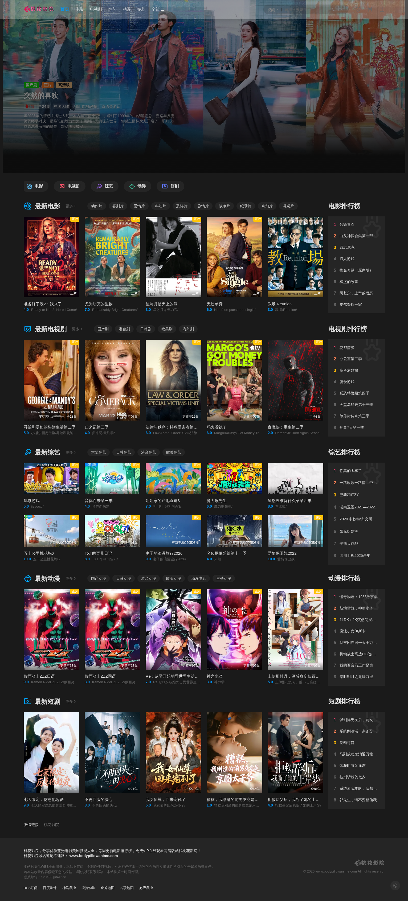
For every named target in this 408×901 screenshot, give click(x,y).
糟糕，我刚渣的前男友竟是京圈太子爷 (241, 799)
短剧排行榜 (344, 701)
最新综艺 (42, 452)
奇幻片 (267, 206)
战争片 (224, 206)
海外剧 (188, 329)
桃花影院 (51, 824)
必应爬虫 (146, 888)
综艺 (112, 9)
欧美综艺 (173, 452)
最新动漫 (42, 578)
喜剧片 (118, 206)
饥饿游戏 (32, 500)
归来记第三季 (97, 427)
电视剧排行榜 (347, 328)
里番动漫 (223, 578)
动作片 (96, 206)
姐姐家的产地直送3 (163, 500)
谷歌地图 (127, 888)
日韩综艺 (123, 452)
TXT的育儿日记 (98, 553)
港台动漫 (148, 578)
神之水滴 (215, 676)
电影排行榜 (344, 205)
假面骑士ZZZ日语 (39, 676)
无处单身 (215, 304)
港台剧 (124, 329)
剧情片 (203, 206)
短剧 (141, 9)
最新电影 (42, 206)
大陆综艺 (98, 452)
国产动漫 (98, 578)
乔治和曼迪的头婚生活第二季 (50, 427)
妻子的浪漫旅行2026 (164, 553)
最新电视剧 (45, 329)
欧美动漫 (173, 578)
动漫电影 (198, 578)
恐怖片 (181, 206)
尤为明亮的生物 (99, 304)
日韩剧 (145, 329)
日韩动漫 (123, 578)
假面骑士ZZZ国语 (100, 676)
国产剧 (103, 329)
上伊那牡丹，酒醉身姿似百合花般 (298, 676)
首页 (64, 9)
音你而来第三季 (99, 500)
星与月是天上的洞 (162, 304)
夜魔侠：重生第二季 (286, 427)
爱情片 (139, 206)
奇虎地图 (108, 888)
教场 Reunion (280, 304)
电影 (80, 9)
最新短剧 (42, 701)
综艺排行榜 (344, 452)
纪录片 (245, 206)
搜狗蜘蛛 (88, 888)
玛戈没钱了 (217, 427)
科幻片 (160, 206)
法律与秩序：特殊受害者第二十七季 (178, 427)
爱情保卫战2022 (282, 553)
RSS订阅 (31, 888)
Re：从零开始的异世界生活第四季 (176, 676)
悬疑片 (288, 206)
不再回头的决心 (99, 799)
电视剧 (96, 9)
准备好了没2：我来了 (43, 304)
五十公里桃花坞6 (39, 553)
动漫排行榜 (344, 578)
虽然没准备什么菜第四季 (290, 500)
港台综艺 (148, 452)
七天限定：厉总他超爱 (44, 799)
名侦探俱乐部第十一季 (227, 553)
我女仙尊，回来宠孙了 (166, 799)
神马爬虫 (69, 888)
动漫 (127, 9)
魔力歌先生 (217, 500)
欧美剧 (167, 329)
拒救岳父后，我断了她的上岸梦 (296, 799)
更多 (71, 206)
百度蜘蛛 (50, 888)
